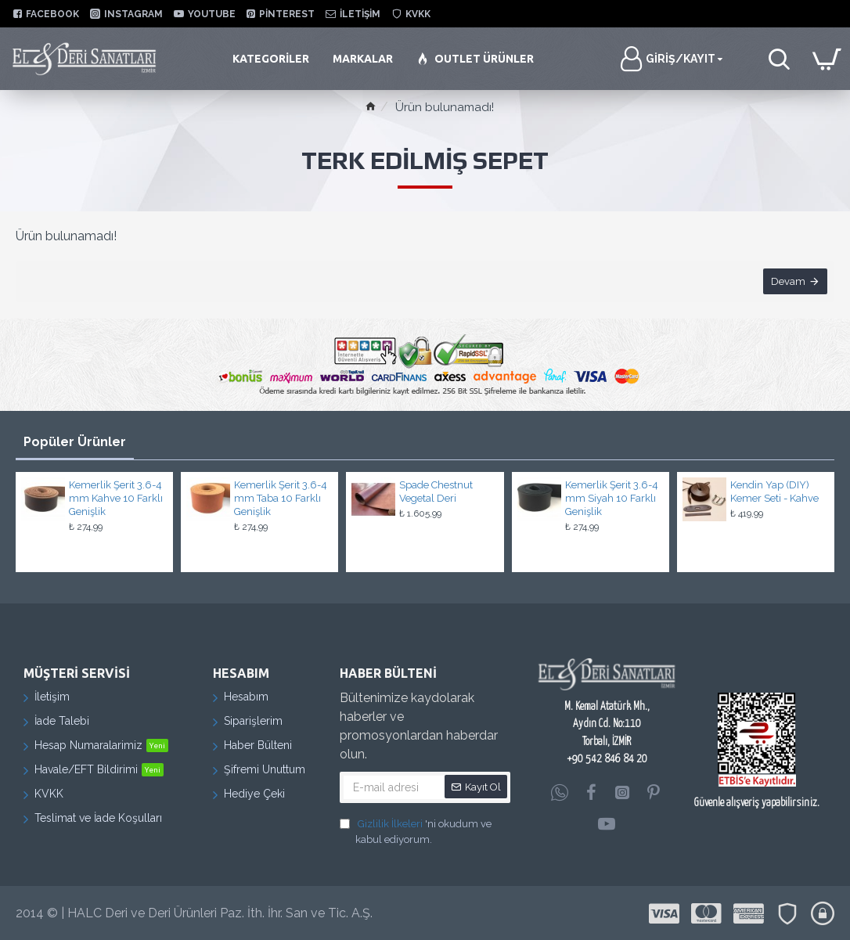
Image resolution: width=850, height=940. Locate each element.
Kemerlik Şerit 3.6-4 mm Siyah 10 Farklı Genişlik (611, 498)
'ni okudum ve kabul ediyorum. (416, 830)
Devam (787, 282)
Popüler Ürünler (74, 441)
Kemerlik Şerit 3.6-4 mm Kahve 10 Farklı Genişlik (116, 498)
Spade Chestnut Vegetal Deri (436, 491)
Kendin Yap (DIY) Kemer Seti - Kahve (774, 491)
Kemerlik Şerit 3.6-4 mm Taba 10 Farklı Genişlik (280, 498)
